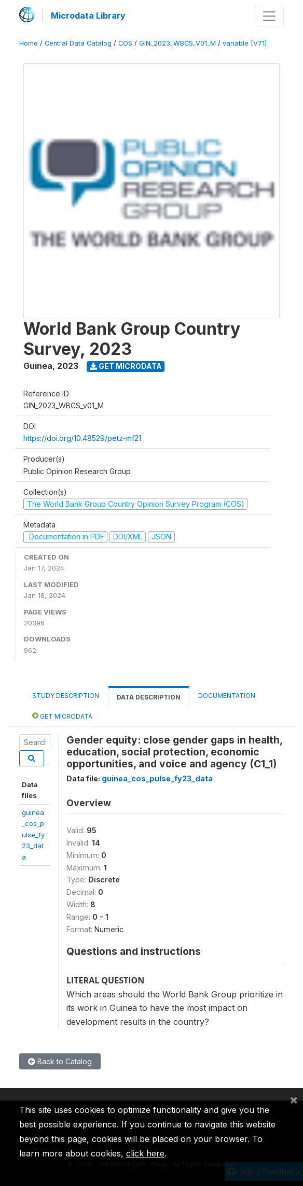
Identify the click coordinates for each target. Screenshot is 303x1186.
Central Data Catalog (78, 43)
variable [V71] (245, 43)
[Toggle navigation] (269, 16)
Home (28, 43)
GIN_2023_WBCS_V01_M (177, 43)
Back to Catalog (60, 1061)
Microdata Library (88, 15)
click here (145, 1153)
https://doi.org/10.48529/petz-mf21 (82, 438)
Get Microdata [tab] (62, 715)
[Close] (294, 1099)
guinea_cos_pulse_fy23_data (33, 834)
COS (125, 43)
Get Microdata (126, 366)
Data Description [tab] (149, 697)
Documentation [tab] (226, 695)
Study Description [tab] (65, 695)
